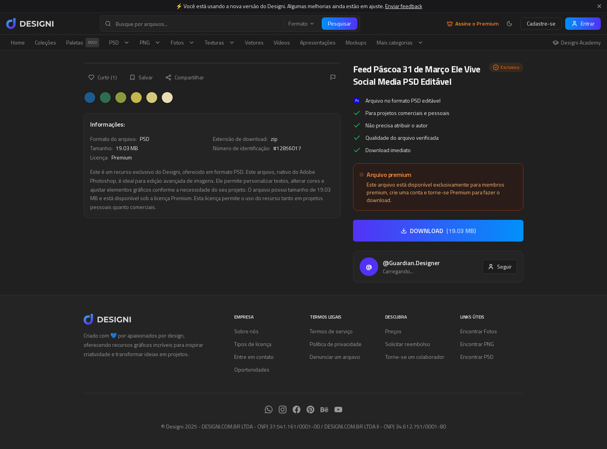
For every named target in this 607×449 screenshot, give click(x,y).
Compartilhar (184, 77)
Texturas (220, 42)
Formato (301, 23)
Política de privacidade (336, 344)
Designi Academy (576, 42)
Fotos (183, 42)
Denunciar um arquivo (335, 357)
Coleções (45, 42)
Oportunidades (251, 369)
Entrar (583, 23)
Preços (393, 331)
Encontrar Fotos (478, 331)
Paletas (82, 42)
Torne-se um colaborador (414, 357)
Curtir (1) (102, 77)
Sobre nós (246, 331)
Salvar (141, 77)
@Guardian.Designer (411, 262)
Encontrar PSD (477, 357)
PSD (119, 42)
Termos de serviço (331, 331)
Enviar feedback (403, 6)
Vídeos (282, 42)
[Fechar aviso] (599, 6)
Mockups (356, 42)
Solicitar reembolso (407, 344)
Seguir (500, 266)
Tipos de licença (252, 344)
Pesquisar (339, 23)
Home (18, 42)
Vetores (254, 42)
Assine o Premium (473, 23)
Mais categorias (400, 42)
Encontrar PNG (477, 344)
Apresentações (318, 42)
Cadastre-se (541, 23)
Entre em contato (254, 357)
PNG (150, 42)
